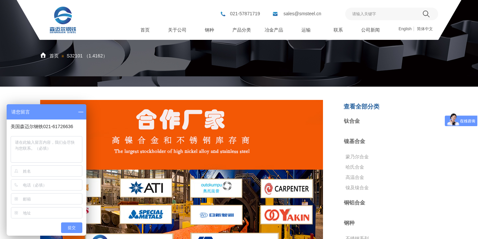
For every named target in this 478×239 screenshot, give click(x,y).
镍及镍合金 (357, 187)
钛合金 (352, 121)
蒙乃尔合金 (357, 156)
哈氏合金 (355, 167)
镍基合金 (354, 141)
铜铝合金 (354, 202)
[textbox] (383, 14)
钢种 (349, 223)
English (405, 29)
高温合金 (355, 177)
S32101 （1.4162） (87, 55)
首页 (54, 55)
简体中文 (425, 29)
